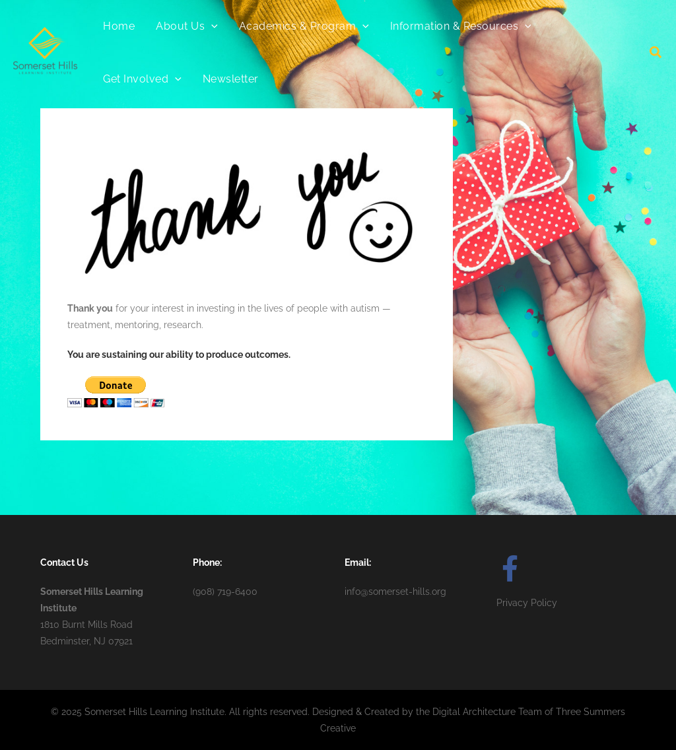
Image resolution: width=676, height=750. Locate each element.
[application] (211, 26)
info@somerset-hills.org (395, 591)
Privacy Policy (526, 602)
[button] (656, 54)
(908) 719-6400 (225, 591)
